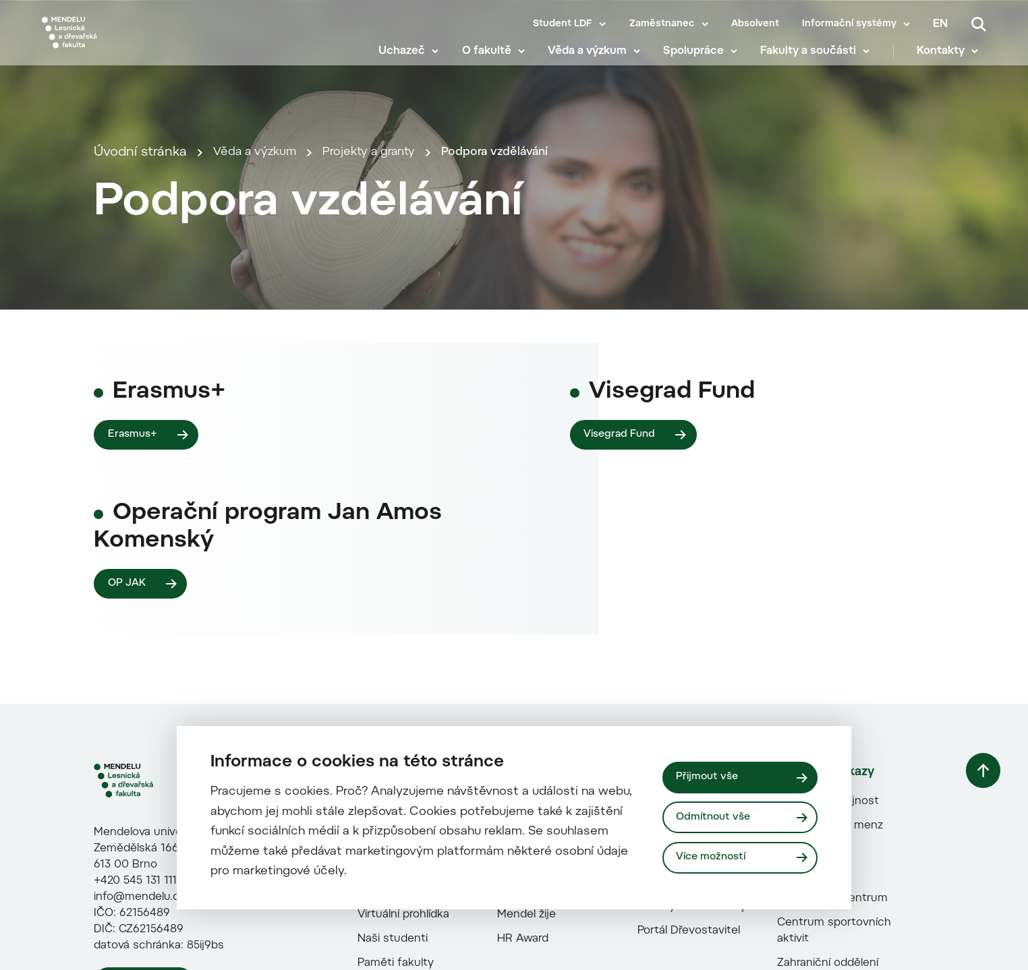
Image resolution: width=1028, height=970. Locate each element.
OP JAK (128, 866)
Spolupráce (701, 60)
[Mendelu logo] (121, 42)
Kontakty (949, 60)
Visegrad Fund (622, 710)
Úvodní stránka (140, 298)
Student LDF (562, 24)
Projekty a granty (387, 298)
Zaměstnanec (662, 24)
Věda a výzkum (595, 60)
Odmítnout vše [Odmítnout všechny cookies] (716, 817)
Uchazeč (410, 60)
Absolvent (755, 24)
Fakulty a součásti (816, 60)
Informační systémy (849, 24)
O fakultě (494, 60)
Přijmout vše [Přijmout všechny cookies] (710, 775)
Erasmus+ (134, 710)
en (940, 24)
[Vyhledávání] (978, 24)
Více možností (715, 858)
